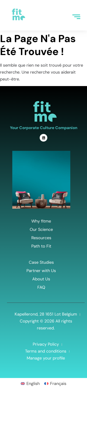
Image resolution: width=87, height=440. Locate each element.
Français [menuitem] (58, 383)
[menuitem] (30, 383)
